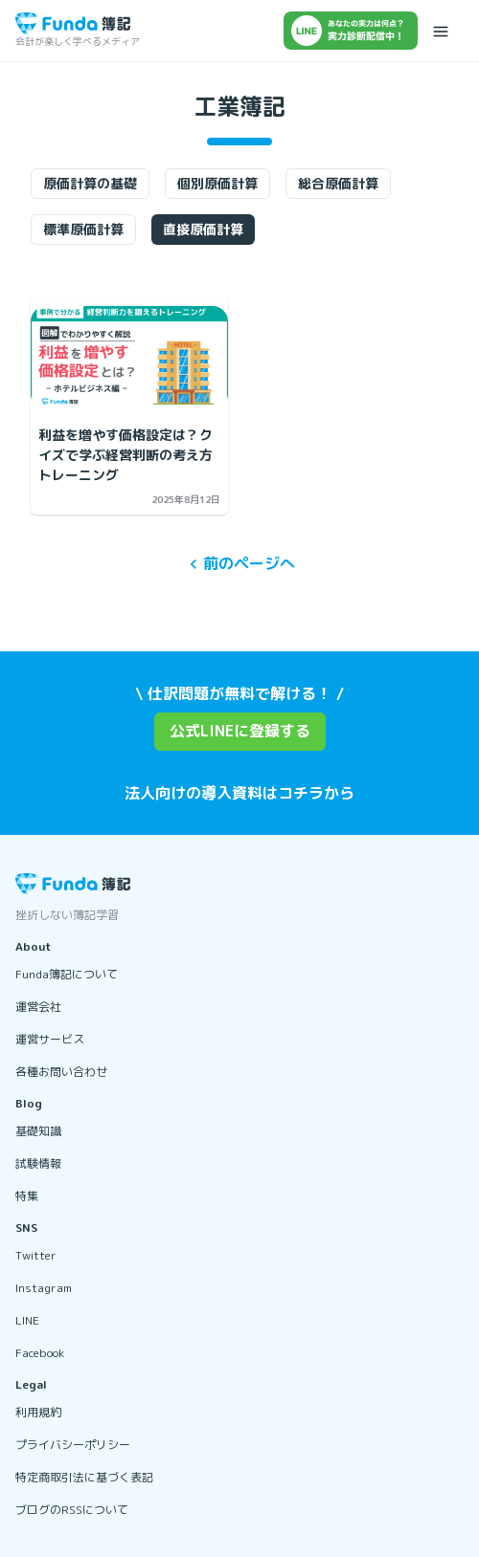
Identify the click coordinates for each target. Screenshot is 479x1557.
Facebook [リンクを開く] (39, 1353)
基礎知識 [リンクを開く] (38, 1131)
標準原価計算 (83, 229)
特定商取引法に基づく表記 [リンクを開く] (84, 1477)
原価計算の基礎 (90, 183)
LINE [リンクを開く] (27, 1320)
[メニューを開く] (441, 31)
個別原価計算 (217, 183)
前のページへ (239, 564)
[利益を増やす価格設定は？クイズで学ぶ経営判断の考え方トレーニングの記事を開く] (129, 357)
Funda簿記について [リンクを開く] (66, 974)
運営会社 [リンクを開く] (38, 1006)
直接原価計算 (203, 229)
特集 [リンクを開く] (26, 1196)
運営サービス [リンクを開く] (49, 1039)
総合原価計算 (338, 183)
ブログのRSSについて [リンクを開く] (71, 1510)
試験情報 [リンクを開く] (38, 1163)
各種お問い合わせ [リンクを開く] (61, 1072)
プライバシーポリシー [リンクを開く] (72, 1444)
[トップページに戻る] (72, 23)
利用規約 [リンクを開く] (38, 1412)
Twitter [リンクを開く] (36, 1255)
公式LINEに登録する (240, 730)
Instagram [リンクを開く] (43, 1288)
